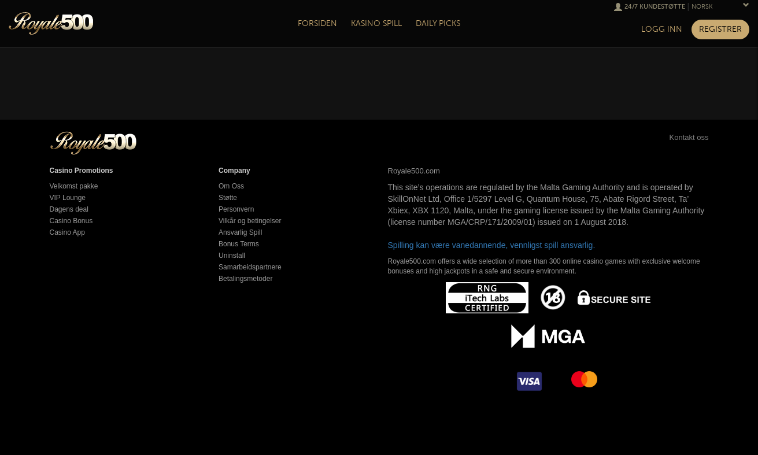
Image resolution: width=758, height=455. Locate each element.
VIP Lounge (68, 198)
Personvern (236, 209)
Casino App (67, 232)
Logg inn (661, 29)
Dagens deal (69, 209)
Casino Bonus (71, 221)
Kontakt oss (676, 137)
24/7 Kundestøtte (654, 6)
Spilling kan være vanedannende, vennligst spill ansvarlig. (492, 245)
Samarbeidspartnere (250, 267)
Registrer (720, 29)
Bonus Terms (239, 244)
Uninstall (232, 255)
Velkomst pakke (74, 186)
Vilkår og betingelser (250, 221)
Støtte (228, 198)
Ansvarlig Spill (240, 232)
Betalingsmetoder (245, 279)
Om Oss (231, 186)
